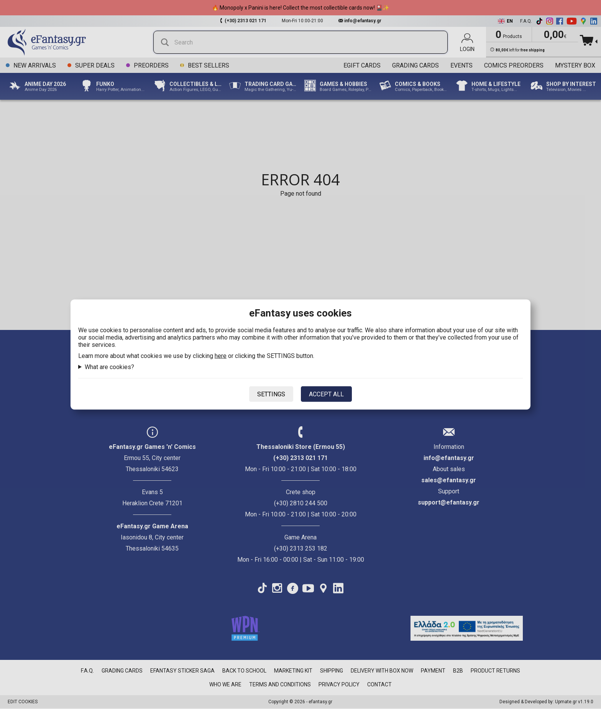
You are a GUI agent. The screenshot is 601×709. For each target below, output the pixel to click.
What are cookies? (109, 367)
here (221, 355)
